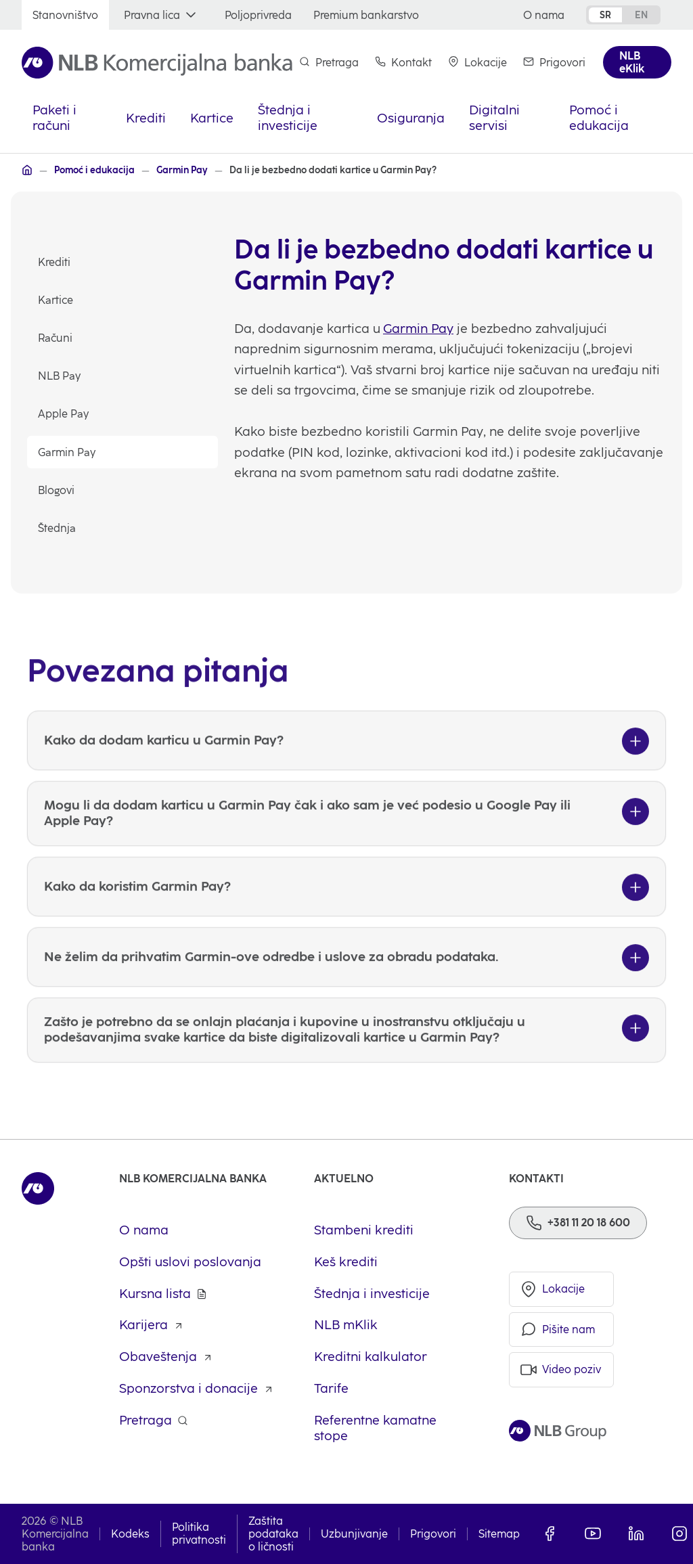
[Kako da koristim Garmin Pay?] (346, 914)
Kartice (55, 300)
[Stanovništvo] (65, 15)
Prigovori (433, 1533)
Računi (55, 338)
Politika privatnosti (199, 1533)
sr (605, 14)
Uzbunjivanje (354, 1533)
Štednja (57, 528)
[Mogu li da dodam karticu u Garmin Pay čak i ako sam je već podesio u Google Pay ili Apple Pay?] (346, 841)
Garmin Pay (66, 452)
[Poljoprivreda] (258, 15)
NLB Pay (59, 376)
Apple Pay (63, 413)
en (641, 14)
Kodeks (130, 1533)
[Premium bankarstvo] (366, 15)
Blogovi (56, 490)
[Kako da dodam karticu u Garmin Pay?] (346, 769)
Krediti (54, 262)
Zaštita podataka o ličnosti (273, 1534)
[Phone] (578, 1223)
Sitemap (499, 1533)
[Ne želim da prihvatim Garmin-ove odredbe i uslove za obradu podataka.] (346, 984)
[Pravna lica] (161, 15)
